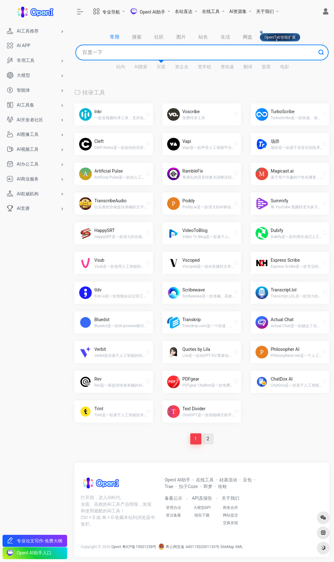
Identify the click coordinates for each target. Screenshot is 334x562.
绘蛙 (222, 486)
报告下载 (202, 515)
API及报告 (202, 498)
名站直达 (183, 11)
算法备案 (173, 515)
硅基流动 (228, 479)
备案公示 (173, 498)
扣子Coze (188, 486)
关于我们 (265, 11)
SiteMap (227, 547)
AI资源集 (238, 11)
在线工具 (211, 11)
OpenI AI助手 (177, 479)
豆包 (247, 479)
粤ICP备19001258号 (139, 547)
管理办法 (173, 507)
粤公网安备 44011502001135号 (188, 547)
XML (239, 547)
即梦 (208, 486)
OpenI (116, 547)
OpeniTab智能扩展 (280, 37)
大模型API (202, 507)
